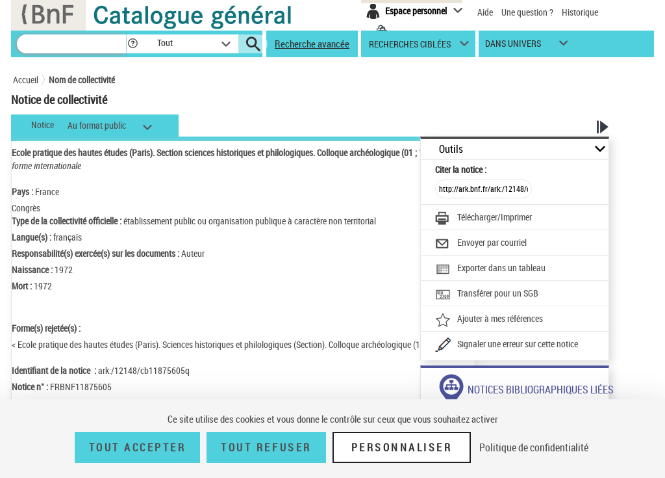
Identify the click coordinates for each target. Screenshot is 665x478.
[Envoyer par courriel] (481, 244)
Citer (460, 169)
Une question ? (527, 12)
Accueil (25, 79)
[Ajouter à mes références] (489, 320)
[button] (132, 43)
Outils (451, 149)
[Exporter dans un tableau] (490, 269)
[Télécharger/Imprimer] (483, 218)
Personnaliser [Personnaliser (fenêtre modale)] (402, 447)
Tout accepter (137, 447)
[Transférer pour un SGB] (486, 294)
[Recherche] (71, 43)
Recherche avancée (312, 43)
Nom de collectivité (82, 79)
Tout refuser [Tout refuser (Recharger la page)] (266, 447)
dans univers (513, 46)
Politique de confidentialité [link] (533, 447)
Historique (580, 12)
